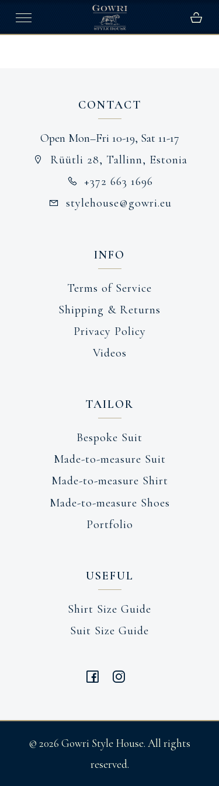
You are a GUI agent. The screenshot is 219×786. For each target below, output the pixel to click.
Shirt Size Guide (109, 609)
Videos (110, 353)
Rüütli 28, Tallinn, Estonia (109, 160)
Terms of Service (109, 288)
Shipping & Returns (109, 310)
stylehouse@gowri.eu (109, 203)
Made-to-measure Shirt (109, 481)
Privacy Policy (110, 331)
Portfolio (109, 525)
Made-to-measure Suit (110, 459)
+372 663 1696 (110, 181)
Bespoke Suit (109, 438)
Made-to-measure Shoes (110, 503)
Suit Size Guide (109, 631)
